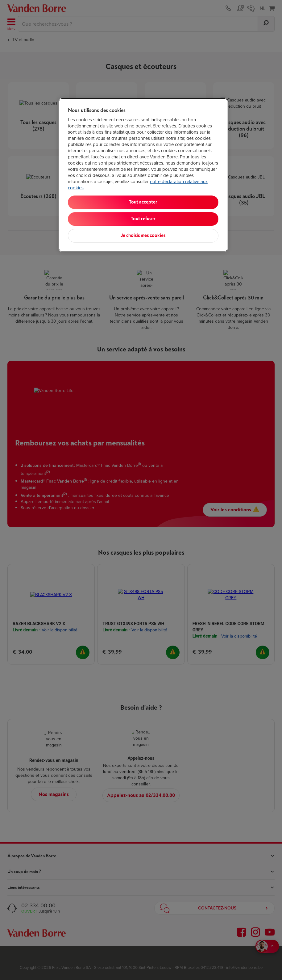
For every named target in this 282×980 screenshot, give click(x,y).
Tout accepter (143, 202)
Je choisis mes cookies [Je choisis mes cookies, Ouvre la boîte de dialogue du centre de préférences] (143, 236)
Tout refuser (143, 219)
